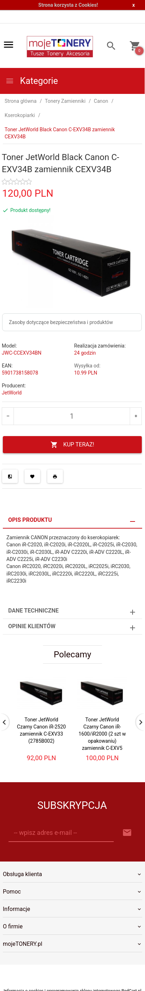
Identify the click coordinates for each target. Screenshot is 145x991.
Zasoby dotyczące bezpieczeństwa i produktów (61, 322)
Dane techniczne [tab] (33, 610)
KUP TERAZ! (72, 445)
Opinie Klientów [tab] (31, 626)
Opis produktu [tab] (30, 519)
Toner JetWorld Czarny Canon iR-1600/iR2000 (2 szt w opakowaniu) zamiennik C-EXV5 (102, 734)
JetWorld (12, 393)
